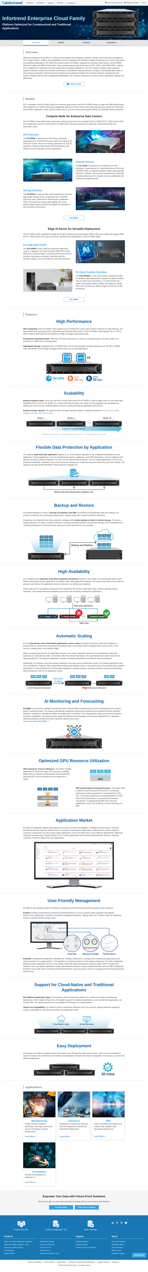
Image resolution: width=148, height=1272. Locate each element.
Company (71, 3)
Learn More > (30, 1136)
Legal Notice (61, 1262)
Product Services (82, 1244)
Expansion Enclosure (47, 1244)
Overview (36, 42)
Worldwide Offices (118, 1244)
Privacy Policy (49, 1262)
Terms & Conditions (35, 1262)
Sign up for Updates (87, 1207)
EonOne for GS (45, 1247)
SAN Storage (8, 1250)
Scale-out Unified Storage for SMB (16, 1244)
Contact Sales (61, 1207)
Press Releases (117, 1247)
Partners (61, 3)
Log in (144, 2)
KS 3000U (74, 299)
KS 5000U (74, 218)
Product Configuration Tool (56, 1225)
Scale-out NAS (9, 1253)
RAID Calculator (90, 1225)
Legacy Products (103, 1262)
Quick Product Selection (114, 3)
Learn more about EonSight (35, 721)
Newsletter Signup (118, 1253)
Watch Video (74, 84)
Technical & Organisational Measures (81, 1262)
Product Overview (21, 1225)
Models (61, 42)
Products (30, 3)
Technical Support (82, 1241)
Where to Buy (116, 1250)
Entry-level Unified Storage (13, 1247)
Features (86, 42)
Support (51, 3)
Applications (111, 42)
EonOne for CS (45, 1250)
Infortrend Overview (118, 1241)
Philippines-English (131, 3)
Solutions (41, 3)
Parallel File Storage (47, 1241)
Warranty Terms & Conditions (86, 1247)
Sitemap (115, 1262)
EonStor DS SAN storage (42, 413)
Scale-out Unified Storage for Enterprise (18, 1241)
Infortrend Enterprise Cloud (49, 1253)
